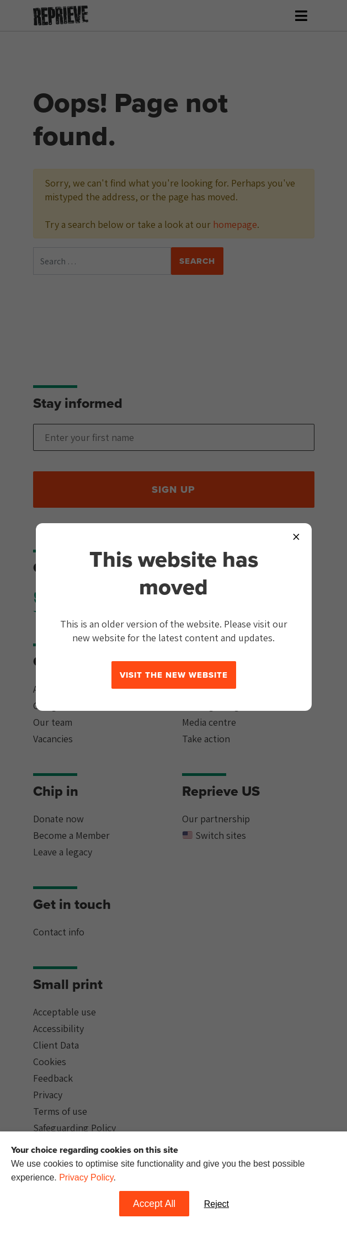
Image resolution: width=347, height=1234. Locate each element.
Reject (216, 1204)
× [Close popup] (296, 536)
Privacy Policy (86, 1177)
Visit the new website (174, 675)
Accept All (154, 1203)
